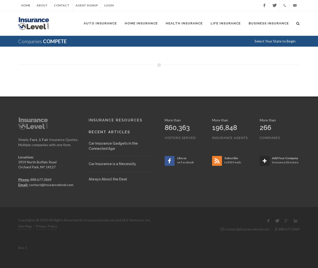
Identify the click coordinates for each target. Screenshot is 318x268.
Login (109, 5)
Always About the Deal (108, 179)
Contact (61, 5)
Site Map (25, 226)
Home (25, 5)
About (42, 5)
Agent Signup (87, 5)
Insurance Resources (115, 120)
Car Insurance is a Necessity (112, 164)
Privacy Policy (46, 226)
